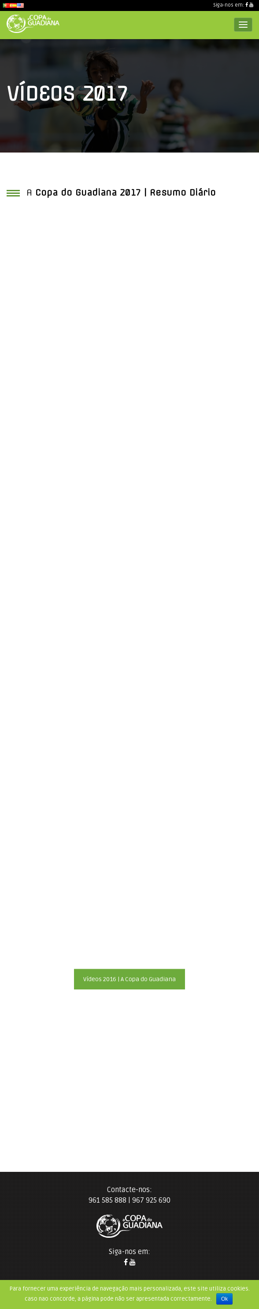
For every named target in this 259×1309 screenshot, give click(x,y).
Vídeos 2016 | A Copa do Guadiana (129, 979)
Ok (224, 1299)
